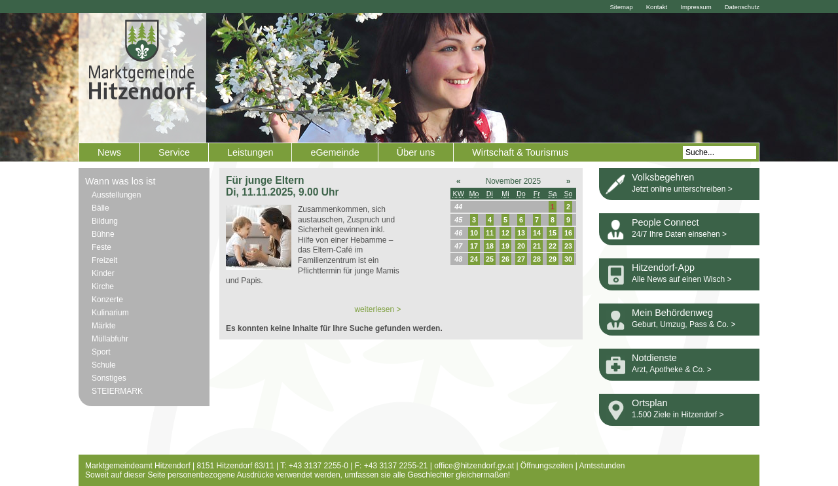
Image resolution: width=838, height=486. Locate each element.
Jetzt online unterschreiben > (682, 189)
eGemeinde (334, 152)
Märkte (104, 325)
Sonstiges (109, 378)
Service (174, 152)
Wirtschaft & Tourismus (520, 152)
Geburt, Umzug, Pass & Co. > (683, 324)
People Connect (665, 222)
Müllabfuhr (110, 338)
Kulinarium (110, 312)
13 (521, 233)
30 (568, 259)
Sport (101, 351)
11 (490, 233)
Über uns (416, 152)
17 (474, 246)
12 (505, 233)
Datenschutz (742, 6)
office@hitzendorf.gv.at (474, 465)
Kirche (103, 286)
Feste (101, 247)
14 (537, 233)
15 (552, 233)
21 (537, 246)
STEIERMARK (117, 391)
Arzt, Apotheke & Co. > (672, 369)
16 (568, 233)
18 (490, 246)
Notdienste (654, 358)
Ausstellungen (116, 195)
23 (568, 246)
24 (474, 259)
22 (552, 246)
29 (552, 259)
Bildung (105, 221)
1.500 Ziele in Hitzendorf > (677, 414)
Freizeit (104, 260)
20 (521, 246)
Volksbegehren (663, 177)
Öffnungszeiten (547, 465)
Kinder (103, 273)
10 (474, 233)
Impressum (695, 6)
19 (505, 246)
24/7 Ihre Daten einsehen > (679, 234)
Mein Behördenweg (672, 312)
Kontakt (657, 6)
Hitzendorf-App (663, 267)
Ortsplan (649, 403)
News (109, 152)
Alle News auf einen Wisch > (681, 279)
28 (537, 259)
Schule (104, 365)
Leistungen (250, 152)
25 (490, 259)
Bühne (103, 234)
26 (505, 259)
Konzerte (107, 299)
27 (521, 259)
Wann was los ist (120, 181)
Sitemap (621, 6)
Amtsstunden (602, 465)
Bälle (100, 208)
